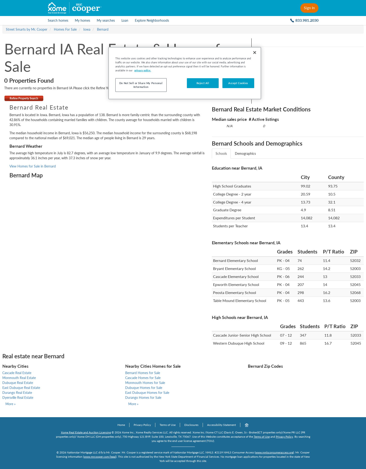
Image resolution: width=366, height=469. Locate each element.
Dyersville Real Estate (17, 398)
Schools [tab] (221, 153)
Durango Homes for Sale (143, 398)
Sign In (309, 7)
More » (10, 404)
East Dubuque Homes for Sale (147, 393)
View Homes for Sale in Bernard (32, 166)
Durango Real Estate (17, 393)
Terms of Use (168, 425)
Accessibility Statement (221, 425)
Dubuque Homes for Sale (143, 388)
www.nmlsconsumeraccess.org (274, 452)
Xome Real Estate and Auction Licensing (86, 432)
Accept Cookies (238, 83)
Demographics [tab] (245, 153)
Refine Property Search (24, 98)
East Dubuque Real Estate (21, 388)
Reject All (203, 83)
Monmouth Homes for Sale (145, 383)
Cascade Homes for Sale (143, 378)
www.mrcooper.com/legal (100, 456)
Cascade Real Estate (16, 373)
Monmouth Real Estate (19, 378)
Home (121, 425)
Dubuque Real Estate (17, 383)
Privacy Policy (142, 425)
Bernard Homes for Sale (142, 373)
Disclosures (191, 425)
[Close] (254, 52)
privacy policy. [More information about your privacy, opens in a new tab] (142, 70)
